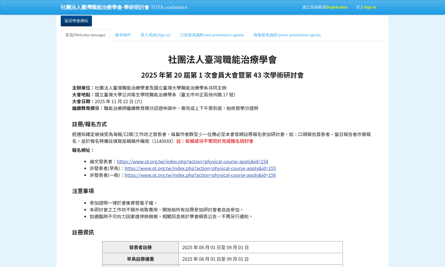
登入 (366, 7)
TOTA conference (124, 7)
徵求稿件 (123, 35)
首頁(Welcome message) (85, 35)
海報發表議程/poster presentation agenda (287, 35)
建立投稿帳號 (325, 7)
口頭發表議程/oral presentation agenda (212, 35)
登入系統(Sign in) (155, 35)
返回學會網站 (76, 21)
